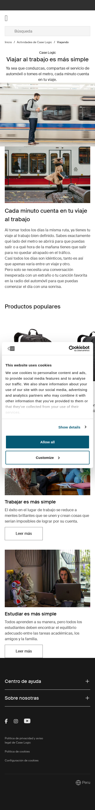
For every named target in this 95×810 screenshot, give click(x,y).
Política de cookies (17, 751)
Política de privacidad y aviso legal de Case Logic (24, 740)
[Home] (19, 18)
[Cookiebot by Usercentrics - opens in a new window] (69, 348)
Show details (69, 427)
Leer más (24, 533)
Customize (48, 457)
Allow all (47, 442)
